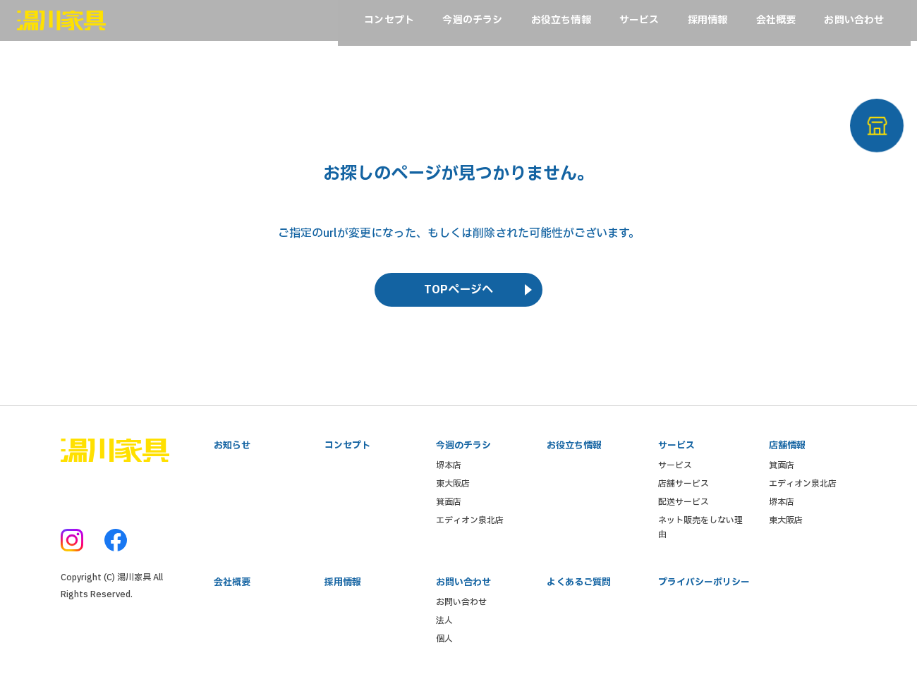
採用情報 (342, 592)
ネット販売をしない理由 (700, 535)
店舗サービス (683, 492)
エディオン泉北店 (470, 528)
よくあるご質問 (579, 592)
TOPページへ (458, 295)
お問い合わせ (461, 613)
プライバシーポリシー (704, 592)
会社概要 (232, 592)
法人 (444, 631)
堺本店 (448, 473)
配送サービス (683, 510)
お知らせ (232, 453)
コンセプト (347, 453)
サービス (675, 473)
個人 (444, 650)
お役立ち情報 (574, 453)
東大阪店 (453, 492)
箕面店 (448, 510)
